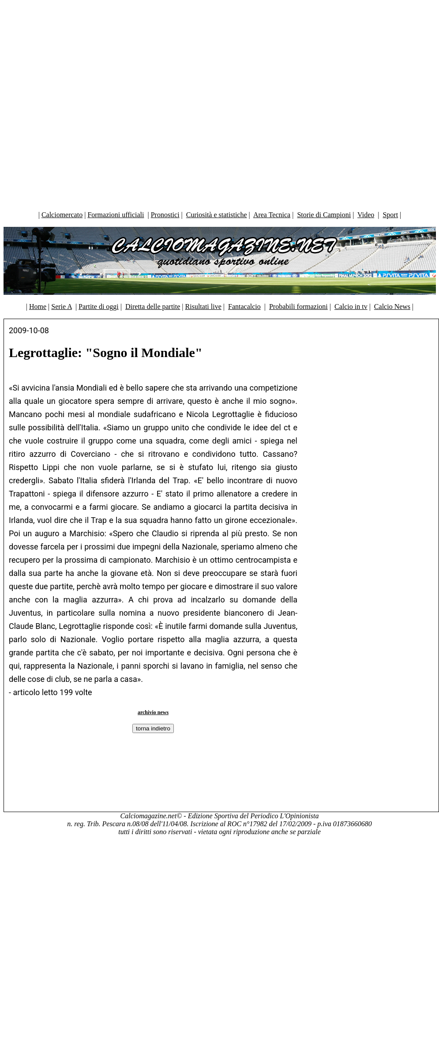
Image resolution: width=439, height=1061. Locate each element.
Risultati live (203, 306)
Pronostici (165, 214)
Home (37, 306)
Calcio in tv (351, 306)
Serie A (61, 306)
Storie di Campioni (324, 214)
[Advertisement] (217, 103)
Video (365, 214)
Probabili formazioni (298, 306)
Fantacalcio (244, 306)
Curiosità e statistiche (216, 214)
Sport (390, 214)
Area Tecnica (271, 214)
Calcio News (392, 306)
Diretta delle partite (152, 306)
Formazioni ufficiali (115, 214)
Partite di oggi (99, 306)
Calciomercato (62, 214)
